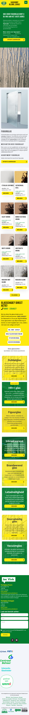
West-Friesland (22, 703)
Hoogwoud (13, 700)
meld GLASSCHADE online (14, 334)
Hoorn (18, 700)
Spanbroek (15, 703)
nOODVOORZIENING (14, 342)
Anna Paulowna (14, 697)
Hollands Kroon (6, 700)
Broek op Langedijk (7, 699)
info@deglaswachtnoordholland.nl (9, 593)
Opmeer (12, 702)
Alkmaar (8, 697)
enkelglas (3, 136)
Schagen (23, 702)
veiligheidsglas (13, 139)
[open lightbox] (14, 109)
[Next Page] (15, 295)
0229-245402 (4, 591)
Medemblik (23, 700)
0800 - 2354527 (10, 309)
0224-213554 (4, 607)
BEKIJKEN (6, 193)
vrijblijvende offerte (6, 151)
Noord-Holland (6, 702)
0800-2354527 (21, 316)
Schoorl (4, 703)
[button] (25, 2)
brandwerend (22, 141)
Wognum (8, 705)
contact (13, 33)
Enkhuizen (14, 699)
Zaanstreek (19, 705)
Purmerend (18, 702)
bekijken (14, 376)
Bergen (21, 697)
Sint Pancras (9, 703)
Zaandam (13, 705)
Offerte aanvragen (13, 39)
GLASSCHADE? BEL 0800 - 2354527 (14, 3)
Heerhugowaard (22, 699)
